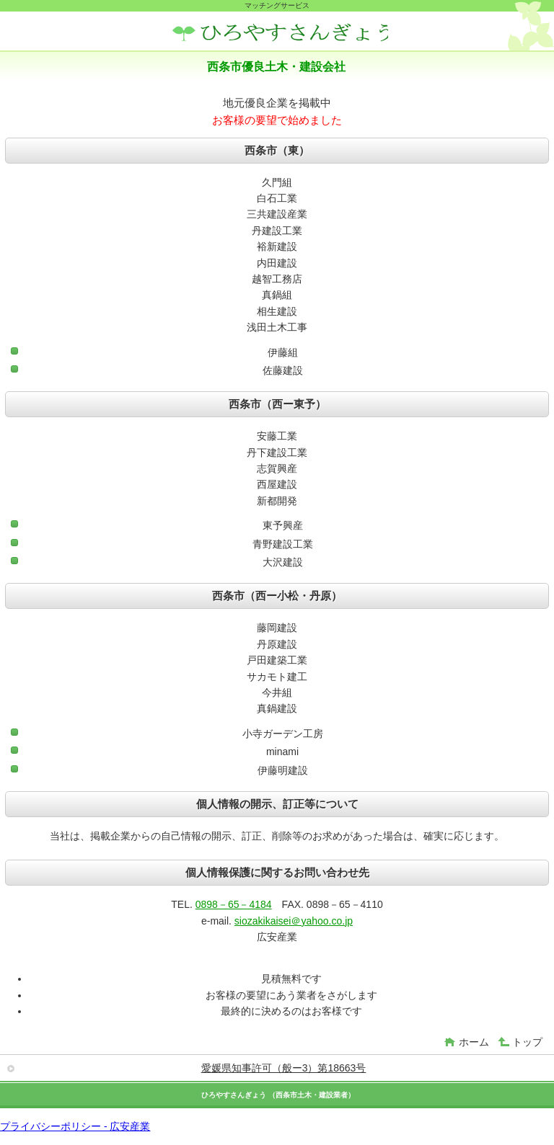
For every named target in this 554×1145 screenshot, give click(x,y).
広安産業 (280, 32)
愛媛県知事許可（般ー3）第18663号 (283, 1068)
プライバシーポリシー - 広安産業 (75, 1126)
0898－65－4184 (233, 904)
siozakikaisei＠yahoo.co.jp (293, 921)
